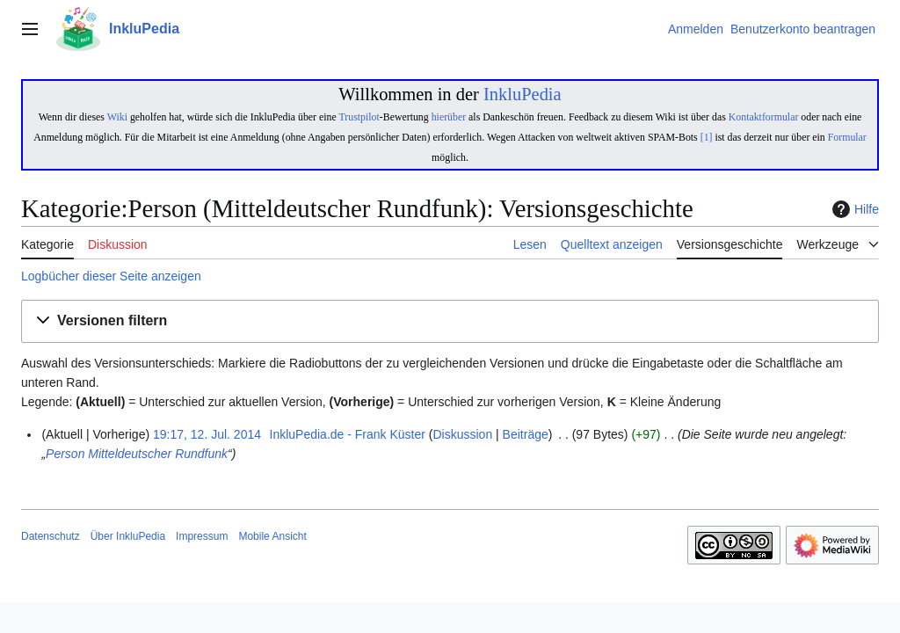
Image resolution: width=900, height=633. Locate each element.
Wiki (117, 117)
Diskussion (462, 434)
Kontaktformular (764, 117)
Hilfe (853, 209)
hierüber (449, 117)
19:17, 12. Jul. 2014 (207, 434)
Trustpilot (358, 117)
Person (65, 454)
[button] (450, 321)
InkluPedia (522, 94)
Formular (847, 137)
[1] (706, 137)
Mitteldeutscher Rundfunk (158, 454)
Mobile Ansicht (272, 536)
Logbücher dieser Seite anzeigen (111, 276)
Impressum (202, 536)
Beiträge (525, 434)
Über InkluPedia (128, 536)
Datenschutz (50, 536)
